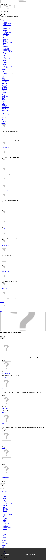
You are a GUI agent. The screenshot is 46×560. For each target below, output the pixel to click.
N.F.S (3, 44)
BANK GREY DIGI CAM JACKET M (6, 288)
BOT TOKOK (4, 494)
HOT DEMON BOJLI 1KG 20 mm (5, 147)
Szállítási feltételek (4, 544)
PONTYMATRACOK (5, 46)
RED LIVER (3, 76)
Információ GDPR (4, 69)
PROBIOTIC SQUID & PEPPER (7, 50)
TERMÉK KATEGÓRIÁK (5, 20)
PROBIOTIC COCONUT (6, 48)
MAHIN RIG (4, 43)
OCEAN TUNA (3, 101)
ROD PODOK (3, 113)
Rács (2, 334)
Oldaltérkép (3, 547)
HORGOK (4, 40)
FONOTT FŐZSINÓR (5, 35)
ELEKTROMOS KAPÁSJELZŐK (7, 32)
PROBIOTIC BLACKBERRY (6, 58)
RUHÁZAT (3, 115)
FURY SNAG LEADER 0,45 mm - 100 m (6, 373)
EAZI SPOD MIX (5, 499)
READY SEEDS (5, 22)
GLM (3, 37)
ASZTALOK (3, 78)
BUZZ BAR (4, 64)
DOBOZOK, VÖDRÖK (6, 30)
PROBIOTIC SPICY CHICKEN (7, 59)
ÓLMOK (4, 517)
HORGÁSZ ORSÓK (5, 508)
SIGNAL (4, 21)
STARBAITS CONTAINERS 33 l (5, 271)
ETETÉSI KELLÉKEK (6, 34)
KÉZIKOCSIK (5, 41)
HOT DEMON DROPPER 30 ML (5, 190)
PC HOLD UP (4, 56)
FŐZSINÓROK (5, 505)
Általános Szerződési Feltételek (5, 67)
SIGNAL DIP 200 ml (4, 207)
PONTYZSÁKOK (5, 521)
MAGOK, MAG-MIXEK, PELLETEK (7, 42)
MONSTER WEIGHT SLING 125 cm (5, 245)
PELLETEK (4, 57)
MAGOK (3, 98)
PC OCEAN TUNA (5, 519)
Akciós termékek (2, 302)
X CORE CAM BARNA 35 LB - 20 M (5, 443)
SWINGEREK (5, 53)
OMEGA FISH (3, 102)
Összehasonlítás (3, 378)
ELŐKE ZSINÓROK (5, 501)
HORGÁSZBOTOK (5, 39)
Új (3, 536)
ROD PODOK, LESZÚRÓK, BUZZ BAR (8, 51)
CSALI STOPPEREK (4, 81)
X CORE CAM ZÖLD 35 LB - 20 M (5, 477)
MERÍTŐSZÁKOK (5, 515)
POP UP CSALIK (5, 47)
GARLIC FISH (3, 90)
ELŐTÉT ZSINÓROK (5, 33)
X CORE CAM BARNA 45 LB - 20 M (5, 460)
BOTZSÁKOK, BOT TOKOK (6, 28)
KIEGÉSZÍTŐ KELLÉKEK (5, 96)
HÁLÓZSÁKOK (5, 38)
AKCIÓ (3, 71)
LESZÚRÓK (4, 63)
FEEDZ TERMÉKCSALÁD (5, 88)
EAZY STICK (4, 31)
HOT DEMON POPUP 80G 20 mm (5, 216)
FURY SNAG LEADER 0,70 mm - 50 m (6, 408)
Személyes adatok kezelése (6, 70)
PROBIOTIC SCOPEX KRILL (6, 49)
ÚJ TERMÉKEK (4, 121)
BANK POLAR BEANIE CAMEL (5, 262)
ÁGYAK (3, 77)
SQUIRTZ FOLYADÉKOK (6, 533)
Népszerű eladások (2, 123)
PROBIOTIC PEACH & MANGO (7, 23)
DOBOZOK (4, 60)
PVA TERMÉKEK (4, 112)
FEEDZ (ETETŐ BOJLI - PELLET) (7, 66)
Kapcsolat (1, 3)
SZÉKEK (3, 119)
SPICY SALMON (5, 24)
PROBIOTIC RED (5, 525)
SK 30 (4, 532)
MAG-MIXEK (5, 65)
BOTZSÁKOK (5, 62)
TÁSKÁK (4, 55)
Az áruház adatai (4, 68)
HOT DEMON (5, 510)
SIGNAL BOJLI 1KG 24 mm (5, 164)
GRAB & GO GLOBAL (6, 507)
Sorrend (1, 336)
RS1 (3, 52)
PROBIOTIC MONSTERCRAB (7, 25)
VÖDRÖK (4, 61)
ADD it (4, 26)
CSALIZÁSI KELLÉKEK (6, 29)
